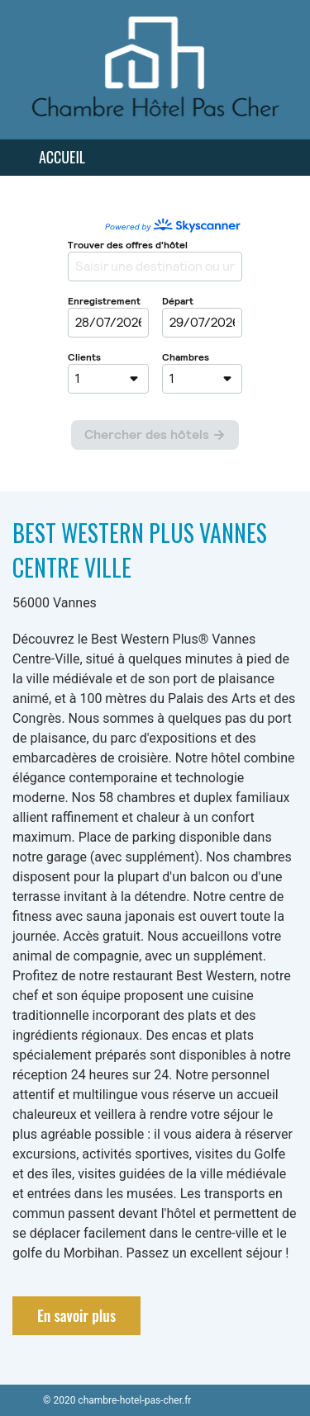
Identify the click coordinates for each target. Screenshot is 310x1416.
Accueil (62, 157)
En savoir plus (76, 1315)
